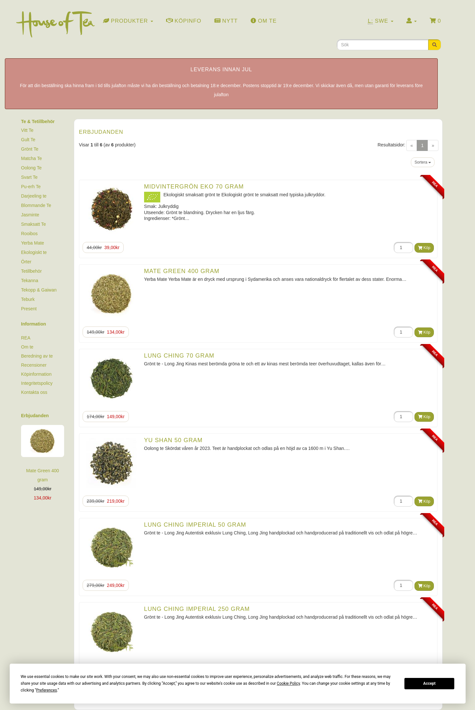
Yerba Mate (32, 243)
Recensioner (34, 365)
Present (29, 308)
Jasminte (30, 214)
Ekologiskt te (34, 252)
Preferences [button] (46, 690)
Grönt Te (29, 149)
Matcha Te (31, 158)
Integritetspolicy (36, 383)
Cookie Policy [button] (288, 683)
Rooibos (29, 233)
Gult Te (28, 139)
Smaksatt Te (33, 224)
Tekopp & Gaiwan (39, 289)
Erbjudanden (35, 415)
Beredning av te (37, 356)
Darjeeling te (34, 196)
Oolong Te (31, 167)
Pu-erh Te (30, 186)
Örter (26, 261)
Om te (27, 346)
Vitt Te (27, 130)
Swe (380, 21)
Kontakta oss (34, 392)
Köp (424, 248)
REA (25, 337)
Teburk (28, 299)
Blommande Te (36, 205)
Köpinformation (36, 374)
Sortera (422, 162)
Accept (429, 683)
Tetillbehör (31, 271)
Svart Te (29, 177)
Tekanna (29, 280)
